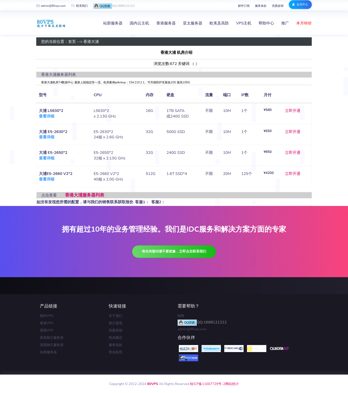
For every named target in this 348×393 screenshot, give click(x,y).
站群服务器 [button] (113, 23)
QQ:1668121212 (114, 6)
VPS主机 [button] (243, 23)
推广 (285, 23)
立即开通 (292, 110)
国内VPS (46, 316)
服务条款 (261, 6)
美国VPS (46, 330)
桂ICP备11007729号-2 (207, 384)
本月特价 (304, 23)
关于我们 (115, 316)
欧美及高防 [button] (219, 23)
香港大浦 (91, 41)
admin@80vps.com (51, 6)
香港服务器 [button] (166, 23)
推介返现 (115, 323)
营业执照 (115, 352)
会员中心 (300, 4)
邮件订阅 (244, 6)
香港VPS (46, 323)
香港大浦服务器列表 (84, 195)
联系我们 (79, 6)
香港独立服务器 (52, 337)
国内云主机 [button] (139, 23)
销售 (181, 316)
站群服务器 (48, 352)
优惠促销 (277, 6)
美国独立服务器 (52, 345)
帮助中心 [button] (266, 23)
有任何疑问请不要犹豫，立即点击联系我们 (174, 251)
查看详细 (46, 116)
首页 (72, 41)
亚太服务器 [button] (192, 23)
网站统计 (232, 384)
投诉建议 (115, 337)
